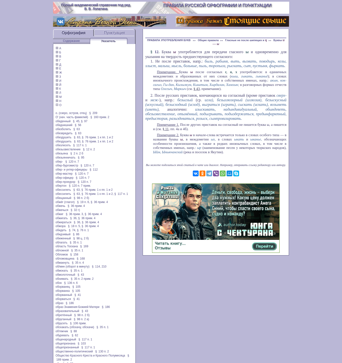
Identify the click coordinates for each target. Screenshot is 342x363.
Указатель (108, 41)
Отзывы (162, 248)
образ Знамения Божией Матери (78, 307)
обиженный (63, 238)
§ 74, (72, 230)
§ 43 (81, 274)
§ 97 (84, 121)
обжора (61, 226)
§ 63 (76, 129)
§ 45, (76, 121)
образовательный (67, 311)
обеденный (63, 121)
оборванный (64, 295)
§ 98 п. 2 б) (81, 198)
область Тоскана (67, 246)
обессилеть (63, 189)
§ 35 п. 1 (76, 242)
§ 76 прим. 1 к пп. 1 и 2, (97, 194)
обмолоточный (65, 274)
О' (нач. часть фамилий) (72, 117)
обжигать (62, 218)
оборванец (63, 286)
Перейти (264, 246)
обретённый (64, 315)
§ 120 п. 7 (72, 161)
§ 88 (73, 331)
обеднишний (64, 125)
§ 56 (78, 125)
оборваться (63, 299)
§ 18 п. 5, (74, 226)
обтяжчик (62, 331)
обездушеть (64, 137)
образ (59, 303)
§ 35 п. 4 (78, 262)
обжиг (60, 214)
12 (157, 52)
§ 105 (76, 286)
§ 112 (94, 169)
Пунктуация (114, 33)
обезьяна (62, 153)
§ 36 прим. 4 (99, 202)
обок (59, 283)
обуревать (62, 335)
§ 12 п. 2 (89, 149)
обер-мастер (64, 173)
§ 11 (165, 129)
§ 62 (75, 335)
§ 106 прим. (78, 323)
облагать (61, 242)
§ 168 (81, 258)
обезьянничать (65, 157)
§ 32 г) (75, 210)
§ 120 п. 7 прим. (80, 185)
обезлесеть (63, 145)
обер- (59, 161)
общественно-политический (74, 351)
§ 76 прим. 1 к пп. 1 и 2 (97, 137)
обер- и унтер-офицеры (71, 169)
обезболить (63, 129)
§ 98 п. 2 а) (81, 319)
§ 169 (84, 246)
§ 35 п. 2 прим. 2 (82, 278)
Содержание (71, 41)
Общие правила (208, 40)
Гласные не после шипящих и (246, 40)
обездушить (64, 141)
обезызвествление (68, 149)
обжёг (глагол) (65, 202)
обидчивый (63, 234)
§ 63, (77, 137)
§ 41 (77, 295)
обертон (61, 185)
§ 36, (73, 218)
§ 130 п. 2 (102, 351)
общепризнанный (67, 347)
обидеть (61, 230)
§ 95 (81, 157)
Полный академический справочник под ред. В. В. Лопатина (96, 7)
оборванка (63, 291)
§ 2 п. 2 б (76, 153)
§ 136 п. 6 (71, 283)
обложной (62, 250)
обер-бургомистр (67, 165)
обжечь (60, 206)
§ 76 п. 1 (83, 230)
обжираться (63, 222)
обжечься (62, 210)
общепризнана (65, 343)
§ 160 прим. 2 (99, 117)
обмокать (62, 270)
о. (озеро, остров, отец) (71, 113)
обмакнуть (63, 262)
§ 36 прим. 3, (75, 214)
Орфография (73, 33)
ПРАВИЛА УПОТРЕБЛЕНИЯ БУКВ (169, 40)
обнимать (62, 278)
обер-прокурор (65, 182)
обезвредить (64, 133)
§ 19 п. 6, (83, 202)
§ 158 (74, 254)
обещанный (63, 198)
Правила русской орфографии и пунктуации (217, 5)
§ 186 (70, 303)
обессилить (63, 194)
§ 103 (82, 343)
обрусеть (62, 323)
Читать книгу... (170, 243)
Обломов (62, 254)
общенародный (66, 339)
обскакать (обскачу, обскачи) (75, 327)
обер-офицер (65, 177)
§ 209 (93, 113)
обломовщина (65, 258)
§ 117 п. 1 (80, 145)
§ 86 (76, 234)
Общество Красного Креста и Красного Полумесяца (90, 355)
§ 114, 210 (99, 266)
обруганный (63, 319)
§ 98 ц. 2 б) (81, 238)
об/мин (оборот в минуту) (73, 266)
